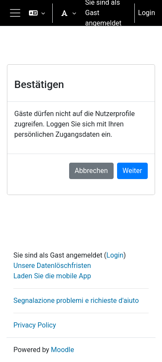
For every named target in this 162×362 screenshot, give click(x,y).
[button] (37, 13)
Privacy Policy (34, 325)
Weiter (132, 171)
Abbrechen (91, 171)
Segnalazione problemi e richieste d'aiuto (76, 300)
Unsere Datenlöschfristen (52, 265)
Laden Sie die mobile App (52, 276)
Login (146, 13)
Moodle (62, 350)
